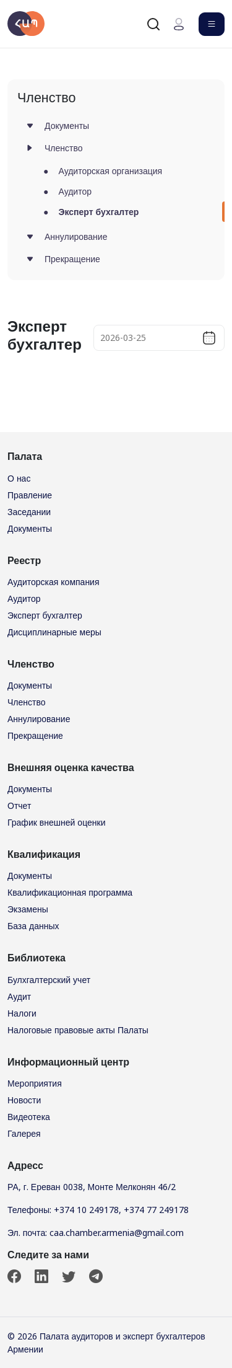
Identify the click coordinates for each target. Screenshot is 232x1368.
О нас (18, 478)
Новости (24, 1100)
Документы (67, 125)
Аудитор (75, 191)
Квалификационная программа (69, 892)
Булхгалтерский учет (48, 980)
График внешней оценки (56, 822)
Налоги (22, 1013)
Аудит (19, 996)
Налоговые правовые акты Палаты (77, 1030)
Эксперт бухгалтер (98, 212)
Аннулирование (76, 236)
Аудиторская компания (53, 582)
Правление (29, 495)
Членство (64, 148)
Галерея (24, 1133)
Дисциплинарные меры (54, 632)
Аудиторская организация (110, 171)
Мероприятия (34, 1083)
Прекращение (72, 259)
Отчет (19, 805)
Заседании (29, 512)
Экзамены (27, 909)
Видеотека (28, 1117)
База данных (33, 926)
